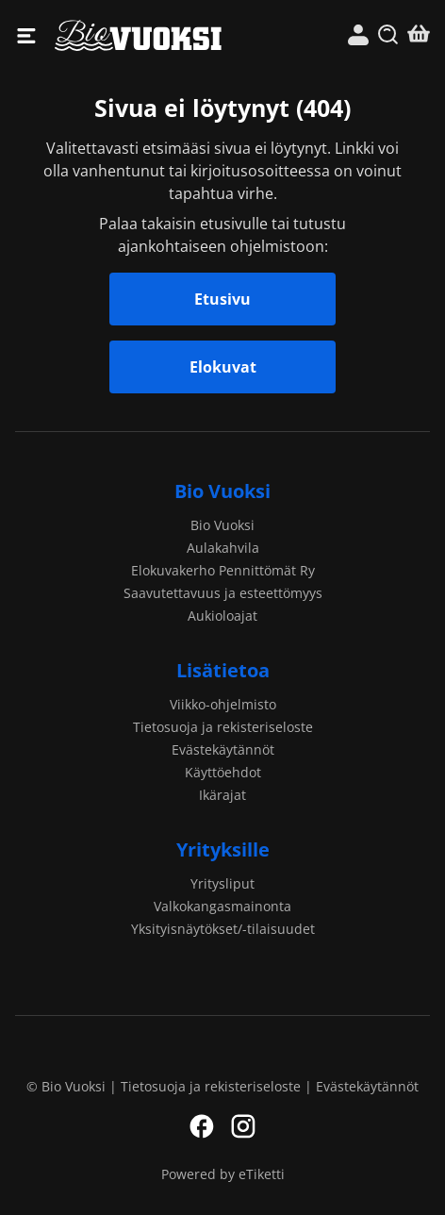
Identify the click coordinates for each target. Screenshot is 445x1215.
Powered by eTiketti (223, 1174)
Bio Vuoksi (138, 35)
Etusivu (222, 299)
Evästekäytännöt (223, 749)
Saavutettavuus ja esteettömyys (223, 593)
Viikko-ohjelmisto (223, 704)
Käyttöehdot (223, 772)
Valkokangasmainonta (222, 906)
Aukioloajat (222, 615)
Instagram (243, 1126)
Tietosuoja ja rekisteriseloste (223, 727)
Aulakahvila (223, 548)
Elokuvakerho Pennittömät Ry (223, 570)
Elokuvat (223, 367)
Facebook (202, 1126)
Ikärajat (222, 795)
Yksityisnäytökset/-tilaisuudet (223, 929)
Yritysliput (222, 883)
